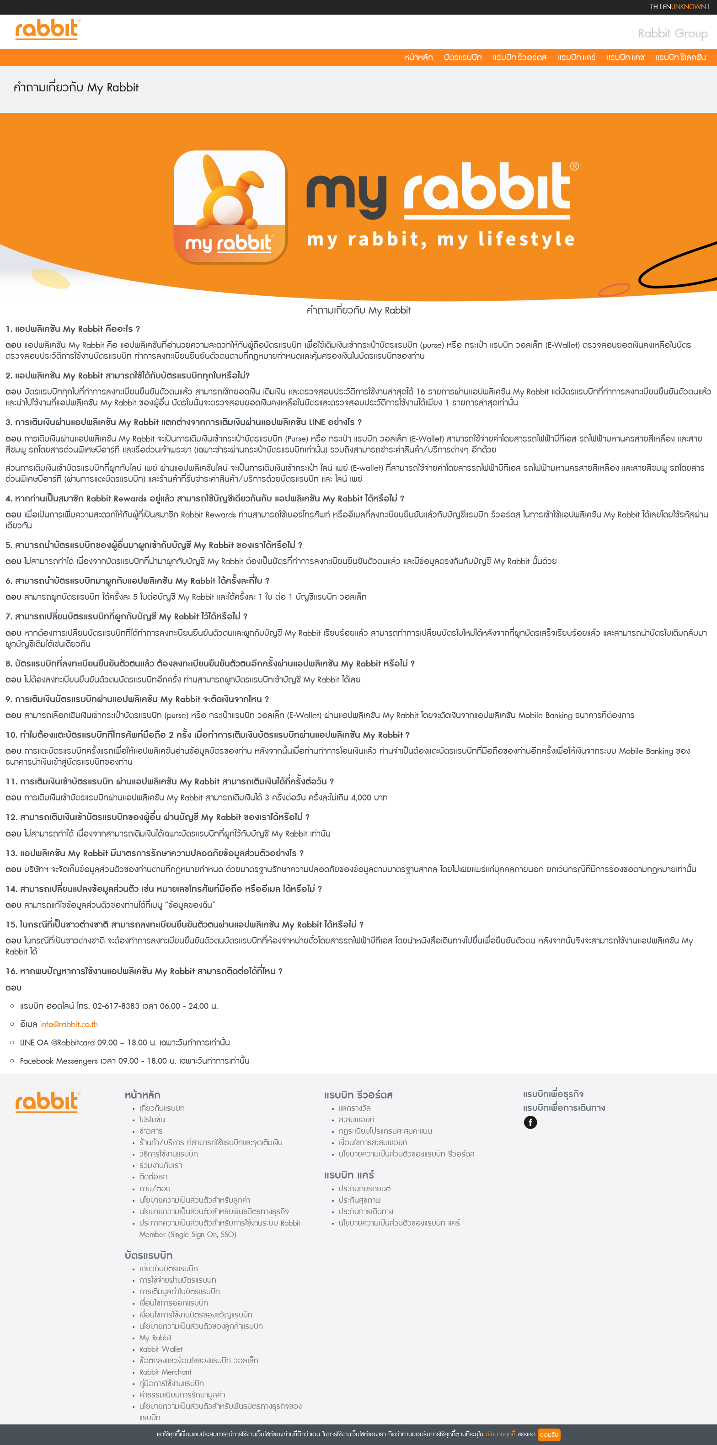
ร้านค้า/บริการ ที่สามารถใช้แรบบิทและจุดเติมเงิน (211, 1142)
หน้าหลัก (418, 57)
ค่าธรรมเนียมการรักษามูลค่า (182, 1395)
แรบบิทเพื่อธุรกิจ (553, 1094)
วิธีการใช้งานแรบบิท (168, 1154)
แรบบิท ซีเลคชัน (681, 57)
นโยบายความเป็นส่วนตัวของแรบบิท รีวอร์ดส (407, 1154)
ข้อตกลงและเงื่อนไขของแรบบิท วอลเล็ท (198, 1360)
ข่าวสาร (151, 1131)
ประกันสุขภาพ (360, 1200)
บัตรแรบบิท (463, 57)
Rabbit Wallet (161, 1349)
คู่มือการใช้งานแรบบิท (171, 1383)
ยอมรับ (549, 1434)
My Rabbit (155, 1337)
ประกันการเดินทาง (366, 1211)
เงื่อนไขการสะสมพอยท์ (373, 1142)
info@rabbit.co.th (69, 1024)
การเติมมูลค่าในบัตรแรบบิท (179, 1291)
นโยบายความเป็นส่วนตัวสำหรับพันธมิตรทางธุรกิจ (214, 1211)
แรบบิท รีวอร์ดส (520, 57)
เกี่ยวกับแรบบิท (162, 1108)
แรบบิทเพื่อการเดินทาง (564, 1108)
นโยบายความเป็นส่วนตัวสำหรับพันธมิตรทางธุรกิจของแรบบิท (220, 1412)
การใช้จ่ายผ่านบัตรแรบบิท (177, 1280)
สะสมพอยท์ (357, 1119)
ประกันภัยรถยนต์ (365, 1188)
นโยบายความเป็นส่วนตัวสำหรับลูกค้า (194, 1200)
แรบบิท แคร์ (577, 57)
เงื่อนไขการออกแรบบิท (173, 1303)
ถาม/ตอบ (155, 1188)
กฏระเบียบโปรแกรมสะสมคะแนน (385, 1131)
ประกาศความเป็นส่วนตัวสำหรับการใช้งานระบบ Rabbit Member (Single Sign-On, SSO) (219, 1228)
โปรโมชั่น (152, 1119)
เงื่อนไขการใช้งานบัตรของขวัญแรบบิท (195, 1315)
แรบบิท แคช (626, 57)
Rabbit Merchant (165, 1372)
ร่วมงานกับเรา (160, 1165)
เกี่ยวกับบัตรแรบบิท (168, 1268)
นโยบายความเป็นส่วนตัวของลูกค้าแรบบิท (201, 1326)
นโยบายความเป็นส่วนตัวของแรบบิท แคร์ (399, 1223)
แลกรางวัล (355, 1108)
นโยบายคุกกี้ (500, 1434)
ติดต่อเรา (153, 1177)
